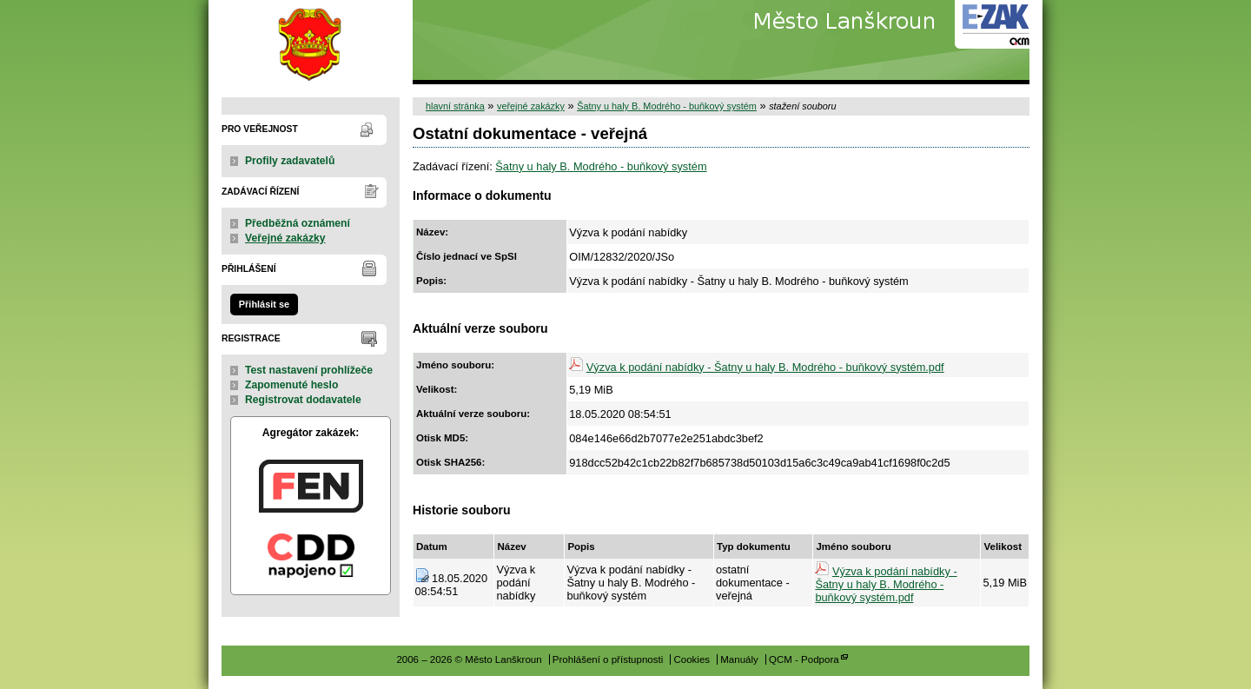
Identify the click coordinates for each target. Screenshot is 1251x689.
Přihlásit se (264, 304)
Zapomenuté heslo (291, 385)
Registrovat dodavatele (303, 400)
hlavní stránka (455, 106)
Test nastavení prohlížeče (309, 370)
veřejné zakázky (531, 106)
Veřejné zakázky (285, 238)
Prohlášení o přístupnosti (608, 659)
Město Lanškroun (310, 42)
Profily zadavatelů (289, 161)
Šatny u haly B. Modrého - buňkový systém (667, 106)
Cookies (691, 659)
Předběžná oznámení (297, 223)
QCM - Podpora (804, 659)
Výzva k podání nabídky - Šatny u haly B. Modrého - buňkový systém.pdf (765, 367)
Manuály (739, 659)
